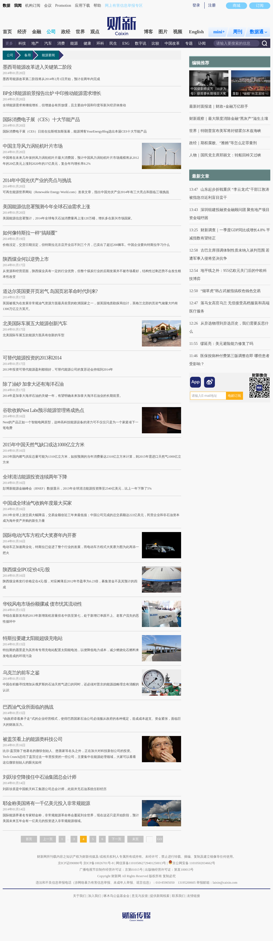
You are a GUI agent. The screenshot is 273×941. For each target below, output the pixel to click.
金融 (36, 31)
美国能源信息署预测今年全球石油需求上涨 (46, 206)
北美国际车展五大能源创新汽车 (35, 323)
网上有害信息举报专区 (124, 6)
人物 (193, 155)
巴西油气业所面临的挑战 (28, 707)
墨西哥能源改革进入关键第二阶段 (37, 67)
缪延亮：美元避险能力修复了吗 (226, 344)
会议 (48, 6)
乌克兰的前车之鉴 (21, 672)
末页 (135, 839)
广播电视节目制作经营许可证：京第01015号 (111, 869)
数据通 (258, 31)
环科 (100, 43)
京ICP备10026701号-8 (99, 863)
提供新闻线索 (159, 896)
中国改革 (172, 43)
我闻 (18, 6)
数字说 (140, 43)
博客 (148, 31)
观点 (94, 31)
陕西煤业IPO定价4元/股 (26, 569)
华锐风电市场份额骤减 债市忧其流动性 (42, 604)
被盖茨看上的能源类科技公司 (32, 739)
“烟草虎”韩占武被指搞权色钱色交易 (231, 291)
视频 (177, 31)
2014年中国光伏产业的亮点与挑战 (37, 180)
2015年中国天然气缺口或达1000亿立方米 (43, 444)
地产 (35, 43)
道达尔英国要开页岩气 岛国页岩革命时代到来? (50, 291)
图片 (163, 31)
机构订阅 (32, 6)
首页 (7, 31)
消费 (61, 43)
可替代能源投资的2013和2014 (32, 358)
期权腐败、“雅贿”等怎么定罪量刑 (229, 143)
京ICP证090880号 (70, 863)
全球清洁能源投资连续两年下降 (35, 477)
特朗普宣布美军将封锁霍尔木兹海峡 (231, 131)
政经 (65, 31)
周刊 (237, 31)
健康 (87, 43)
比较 (155, 43)
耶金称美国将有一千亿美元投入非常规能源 (46, 803)
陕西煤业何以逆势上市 (26, 259)
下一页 (116, 839)
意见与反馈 (140, 896)
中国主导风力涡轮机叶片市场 (32, 146)
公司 (51, 31)
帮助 (97, 6)
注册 (212, 5)
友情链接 (193, 896)
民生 (113, 43)
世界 (80, 31)
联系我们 (178, 896)
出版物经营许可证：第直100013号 (169, 869)
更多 (9, 43)
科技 (22, 43)
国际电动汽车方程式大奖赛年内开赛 (39, 535)
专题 (189, 43)
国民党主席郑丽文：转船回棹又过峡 (231, 155)
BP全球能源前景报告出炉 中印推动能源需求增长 (52, 93)
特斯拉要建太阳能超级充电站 (32, 638)
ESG (125, 43)
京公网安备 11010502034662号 (191, 863)
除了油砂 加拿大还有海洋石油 (33, 384)
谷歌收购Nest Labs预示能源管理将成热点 (43, 410)
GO (159, 839)
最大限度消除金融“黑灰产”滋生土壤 (238, 119)
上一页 (48, 839)
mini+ (219, 31)
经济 (21, 31)
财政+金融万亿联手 (232, 106)
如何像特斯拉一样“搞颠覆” (30, 233)
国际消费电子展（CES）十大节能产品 (41, 119)
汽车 (48, 43)
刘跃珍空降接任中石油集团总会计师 (39, 777)
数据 (6, 6)
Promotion (63, 6)
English (196, 31)
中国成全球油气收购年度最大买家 (37, 503)
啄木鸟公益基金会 (117, 896)
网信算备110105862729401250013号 (141, 863)
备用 (28, 55)
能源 (74, 43)
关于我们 (79, 896)
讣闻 (202, 43)
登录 (196, 5)
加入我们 (94, 896)
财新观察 (196, 119)
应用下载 (82, 6)
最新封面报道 (200, 106)
